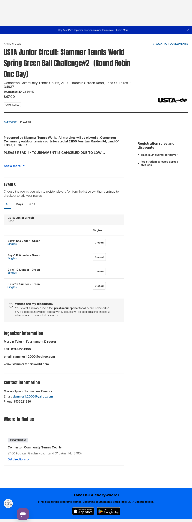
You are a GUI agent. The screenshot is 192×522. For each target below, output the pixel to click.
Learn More (122, 30)
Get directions (17, 459)
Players (25, 122)
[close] (188, 30)
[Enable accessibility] (8, 503)
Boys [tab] (19, 204)
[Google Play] (108, 511)
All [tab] (7, 204)
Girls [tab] (32, 204)
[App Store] (83, 511)
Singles (12, 243)
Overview (10, 122)
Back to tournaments (172, 43)
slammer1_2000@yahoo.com (33, 396)
